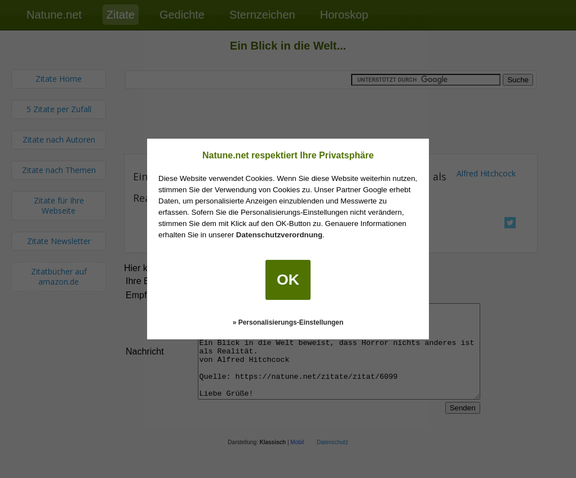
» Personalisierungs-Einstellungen (288, 322)
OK (288, 279)
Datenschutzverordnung (279, 235)
